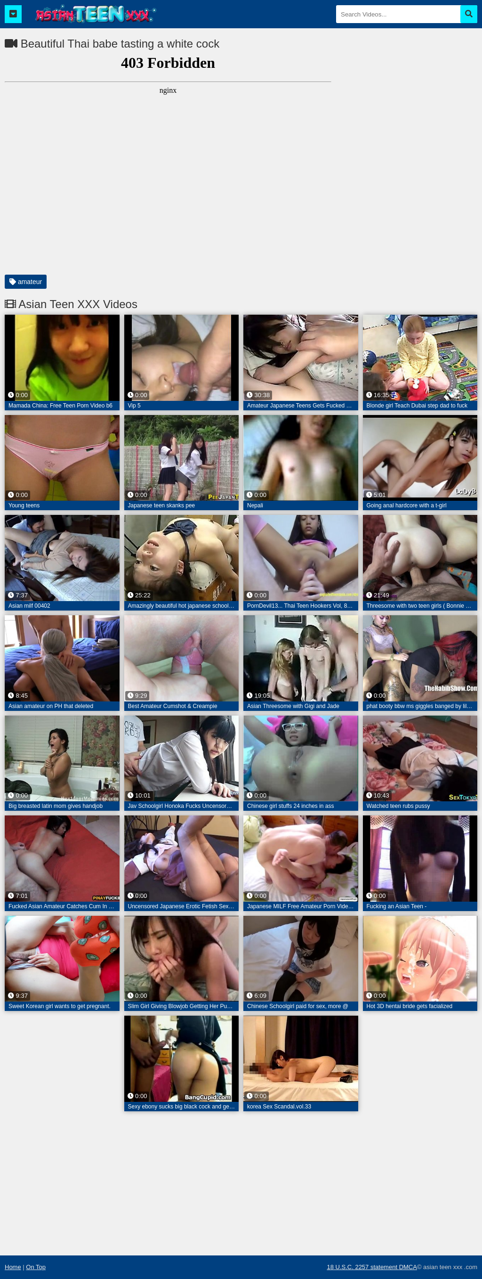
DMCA (408, 1267)
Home (13, 1267)
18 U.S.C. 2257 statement (363, 1267)
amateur (25, 281)
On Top (36, 1267)
